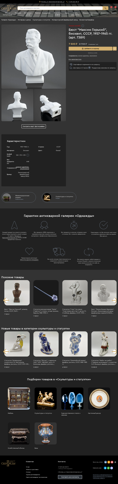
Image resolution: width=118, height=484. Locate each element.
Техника (114, 13)
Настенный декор (94, 413)
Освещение (46, 13)
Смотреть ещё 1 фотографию (34, 126)
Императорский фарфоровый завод (65, 20)
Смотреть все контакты (70, 477)
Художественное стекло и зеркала (70, 414)
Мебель (10, 413)
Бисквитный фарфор (86, 20)
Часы (66, 13)
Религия (38, 13)
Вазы (36, 448)
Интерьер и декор (24, 20)
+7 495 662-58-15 (63, 467)
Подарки (18, 13)
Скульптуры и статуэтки (41, 20)
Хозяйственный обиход (16, 448)
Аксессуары (105, 13)
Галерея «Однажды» (8, 20)
